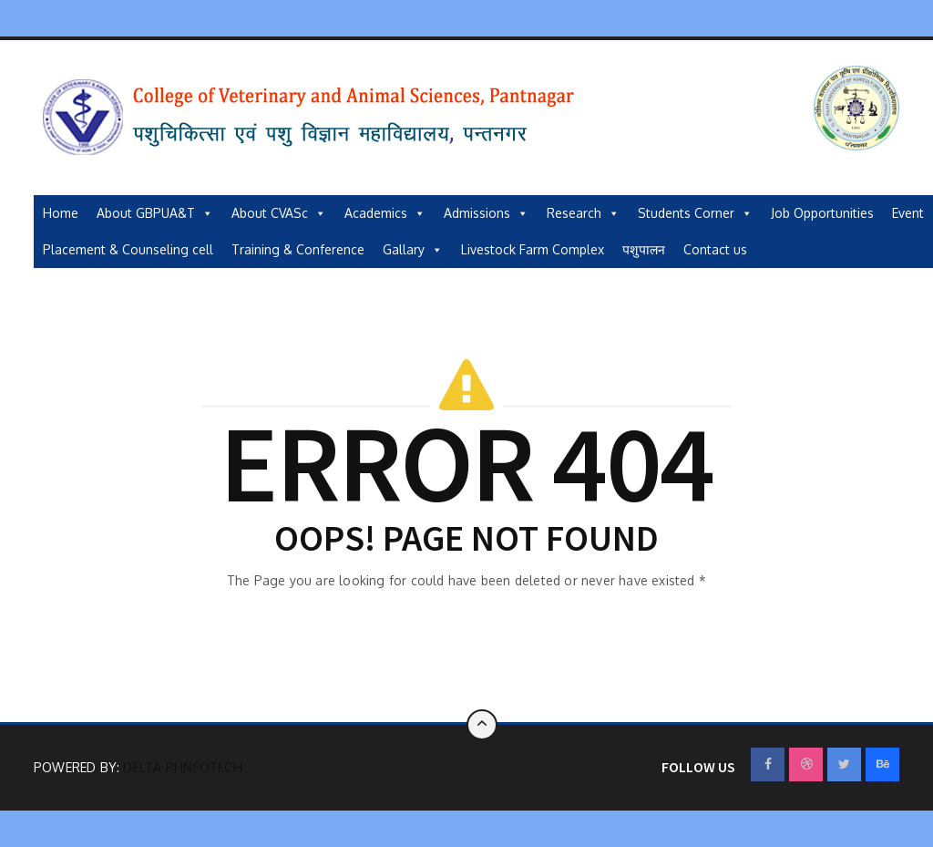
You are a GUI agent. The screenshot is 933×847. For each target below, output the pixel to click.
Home (60, 213)
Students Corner (695, 213)
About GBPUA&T (155, 213)
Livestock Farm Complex (532, 249)
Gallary (413, 250)
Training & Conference (297, 249)
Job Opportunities (822, 213)
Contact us (715, 249)
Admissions (486, 213)
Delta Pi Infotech (182, 767)
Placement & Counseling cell (128, 249)
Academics (384, 213)
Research (583, 213)
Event (908, 213)
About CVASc (278, 213)
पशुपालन (643, 249)
